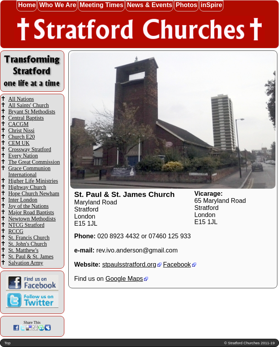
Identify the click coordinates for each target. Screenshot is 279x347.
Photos (186, 5)
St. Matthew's (23, 250)
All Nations (21, 99)
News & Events (149, 5)
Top (7, 343)
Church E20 (21, 137)
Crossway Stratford (29, 149)
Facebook (177, 264)
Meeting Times (102, 5)
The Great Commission (34, 162)
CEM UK (19, 143)
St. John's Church (27, 244)
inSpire (211, 5)
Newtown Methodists (32, 219)
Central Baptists (26, 118)
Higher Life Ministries (33, 181)
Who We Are (57, 5)
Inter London (22, 200)
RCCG (15, 231)
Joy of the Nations (28, 206)
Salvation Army (25, 263)
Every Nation (23, 156)
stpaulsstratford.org (129, 264)
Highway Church (27, 187)
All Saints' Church (28, 105)
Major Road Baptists (31, 212)
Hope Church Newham (33, 194)
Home (27, 5)
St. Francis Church (29, 238)
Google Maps (124, 278)
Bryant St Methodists (31, 112)
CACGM (18, 124)
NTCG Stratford (26, 225)
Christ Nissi (21, 131)
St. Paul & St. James (30, 257)
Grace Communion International (29, 171)
